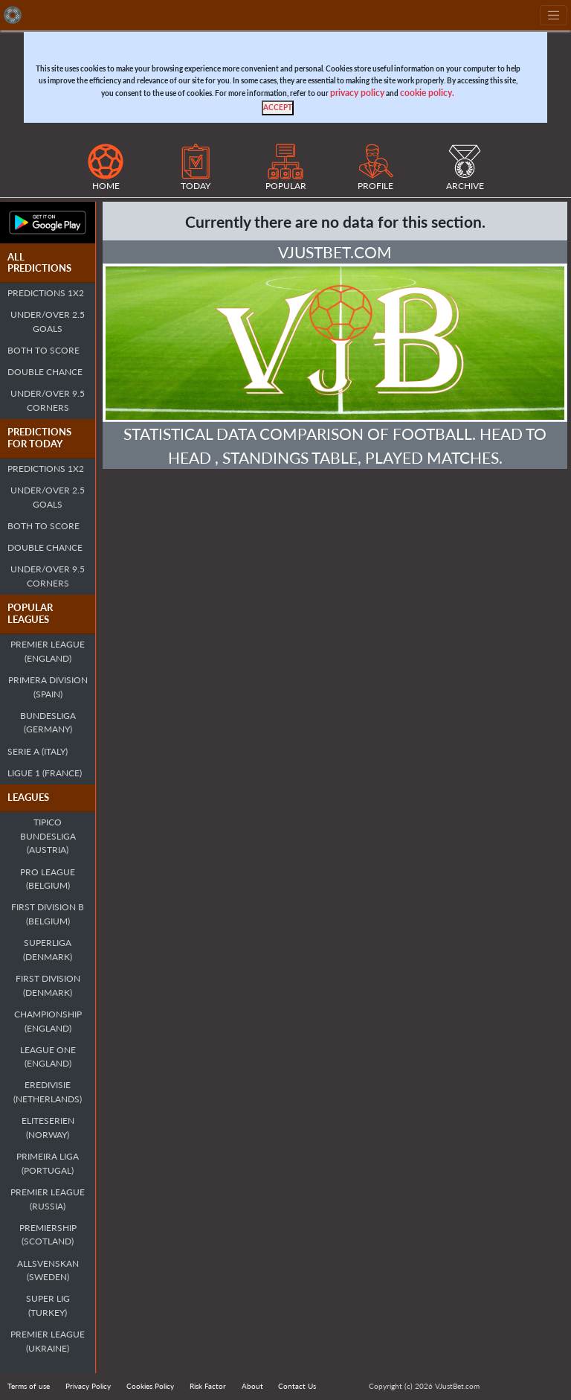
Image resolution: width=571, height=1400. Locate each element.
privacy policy (357, 92)
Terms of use (28, 1385)
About (252, 1385)
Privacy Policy (88, 1385)
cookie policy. (427, 92)
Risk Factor (208, 1385)
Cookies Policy (150, 1385)
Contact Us (297, 1385)
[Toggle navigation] (553, 15)
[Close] (278, 107)
